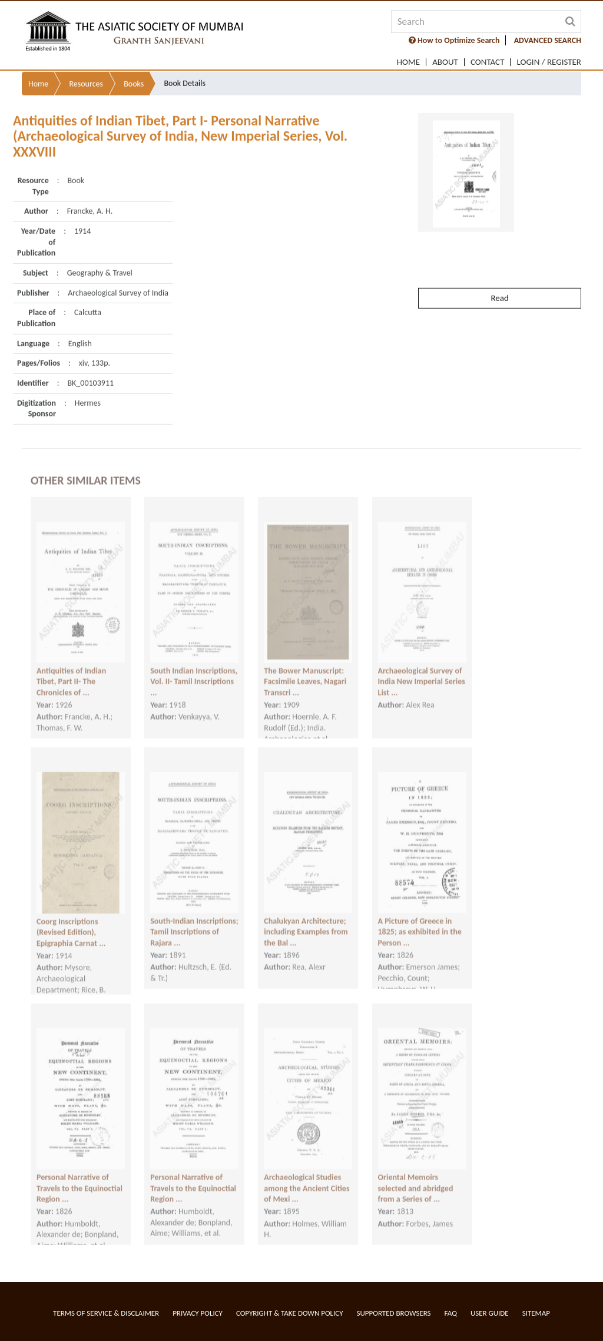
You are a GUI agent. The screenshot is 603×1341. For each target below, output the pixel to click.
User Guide (490, 1313)
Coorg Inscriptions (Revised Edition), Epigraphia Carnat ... (71, 922)
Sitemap (536, 1313)
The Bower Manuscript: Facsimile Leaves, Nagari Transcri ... (305, 671)
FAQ (451, 1313)
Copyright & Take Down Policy (289, 1313)
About (445, 62)
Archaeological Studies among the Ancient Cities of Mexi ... (306, 1177)
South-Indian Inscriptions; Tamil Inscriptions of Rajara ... (194, 921)
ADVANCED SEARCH (547, 40)
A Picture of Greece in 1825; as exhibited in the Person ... (420, 921)
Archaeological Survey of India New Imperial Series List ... (421, 671)
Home (408, 62)
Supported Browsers (394, 1313)
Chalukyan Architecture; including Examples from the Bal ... (305, 921)
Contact (488, 62)
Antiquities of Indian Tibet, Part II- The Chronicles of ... (71, 671)
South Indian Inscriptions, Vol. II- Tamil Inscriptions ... (193, 671)
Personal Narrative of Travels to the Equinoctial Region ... (79, 1177)
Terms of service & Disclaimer (106, 1313)
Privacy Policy (198, 1313)
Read (499, 272)
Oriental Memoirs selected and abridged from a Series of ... (415, 1177)
